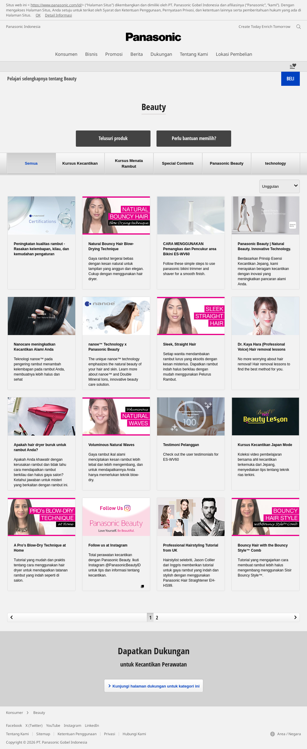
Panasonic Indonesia (23, 26)
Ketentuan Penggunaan (77, 733)
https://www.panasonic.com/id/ (56, 4)
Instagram (72, 725)
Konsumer (14, 712)
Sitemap (43, 733)
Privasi (109, 733)
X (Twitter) (34, 725)
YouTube (53, 725)
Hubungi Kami (134, 733)
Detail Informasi (58, 15)
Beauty (39, 712)
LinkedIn (92, 725)
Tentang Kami (17, 733)
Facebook (14, 725)
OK (38, 15)
